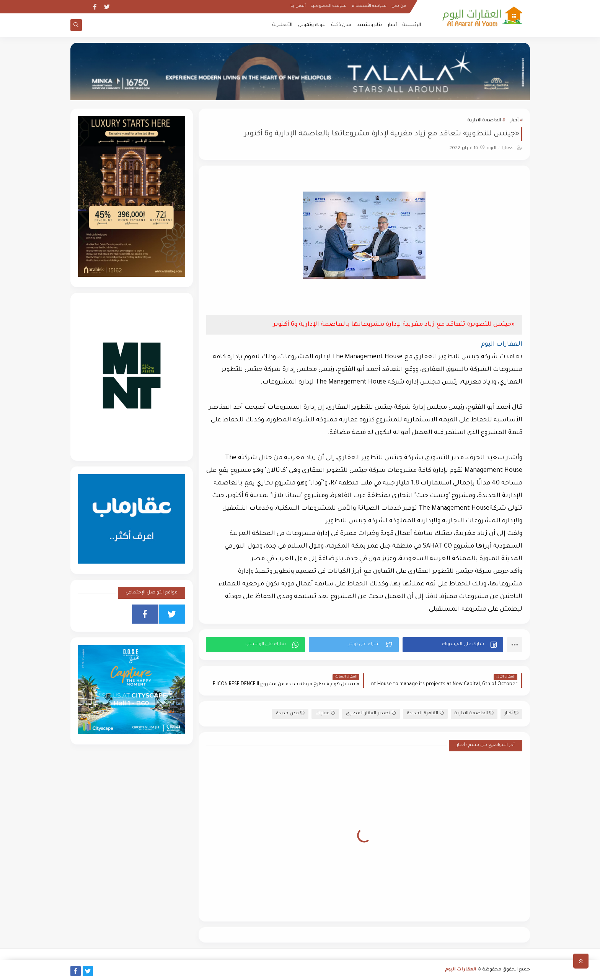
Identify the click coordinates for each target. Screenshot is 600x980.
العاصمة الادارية (484, 120)
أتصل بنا (298, 6)
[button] (453, 644)
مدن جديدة (290, 713)
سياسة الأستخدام (369, 6)
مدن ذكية (341, 25)
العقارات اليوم (460, 969)
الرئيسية (412, 25)
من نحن (398, 6)
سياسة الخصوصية (329, 6)
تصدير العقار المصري (371, 713)
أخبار (392, 25)
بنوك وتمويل (312, 25)
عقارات (325, 713)
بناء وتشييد (369, 25)
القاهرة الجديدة (425, 713)
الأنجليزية (282, 25)
